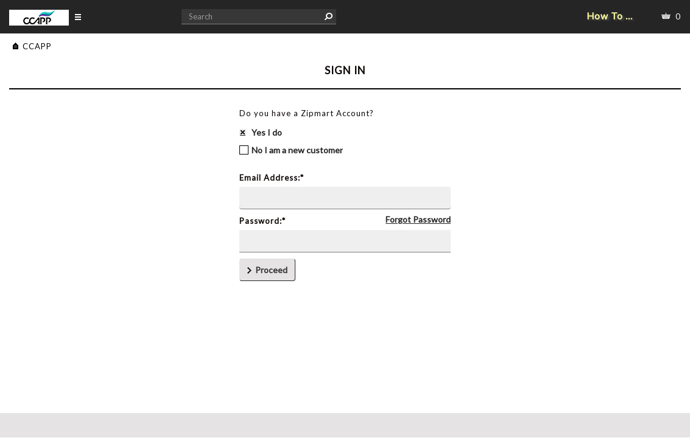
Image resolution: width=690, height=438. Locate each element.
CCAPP (37, 46)
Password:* (262, 221)
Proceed (267, 270)
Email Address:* (271, 177)
